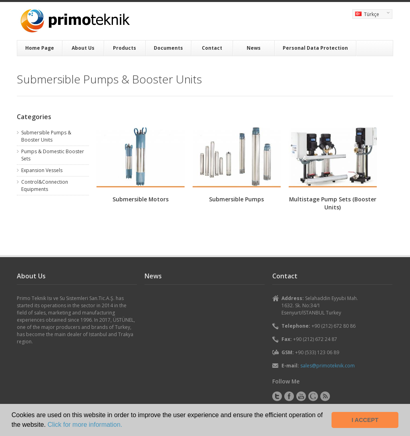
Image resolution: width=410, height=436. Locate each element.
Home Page (39, 48)
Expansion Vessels (41, 170)
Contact (212, 48)
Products (124, 48)
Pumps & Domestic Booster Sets (52, 155)
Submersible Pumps (236, 199)
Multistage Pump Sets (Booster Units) (332, 203)
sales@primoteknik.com (327, 365)
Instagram (313, 396)
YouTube (301, 396)
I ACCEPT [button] (365, 420)
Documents (168, 48)
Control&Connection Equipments (44, 185)
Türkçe (371, 15)
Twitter (277, 396)
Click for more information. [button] (85, 424)
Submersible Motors (141, 199)
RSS (325, 396)
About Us (83, 48)
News (254, 48)
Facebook (289, 396)
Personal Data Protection (315, 48)
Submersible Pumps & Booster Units (46, 136)
